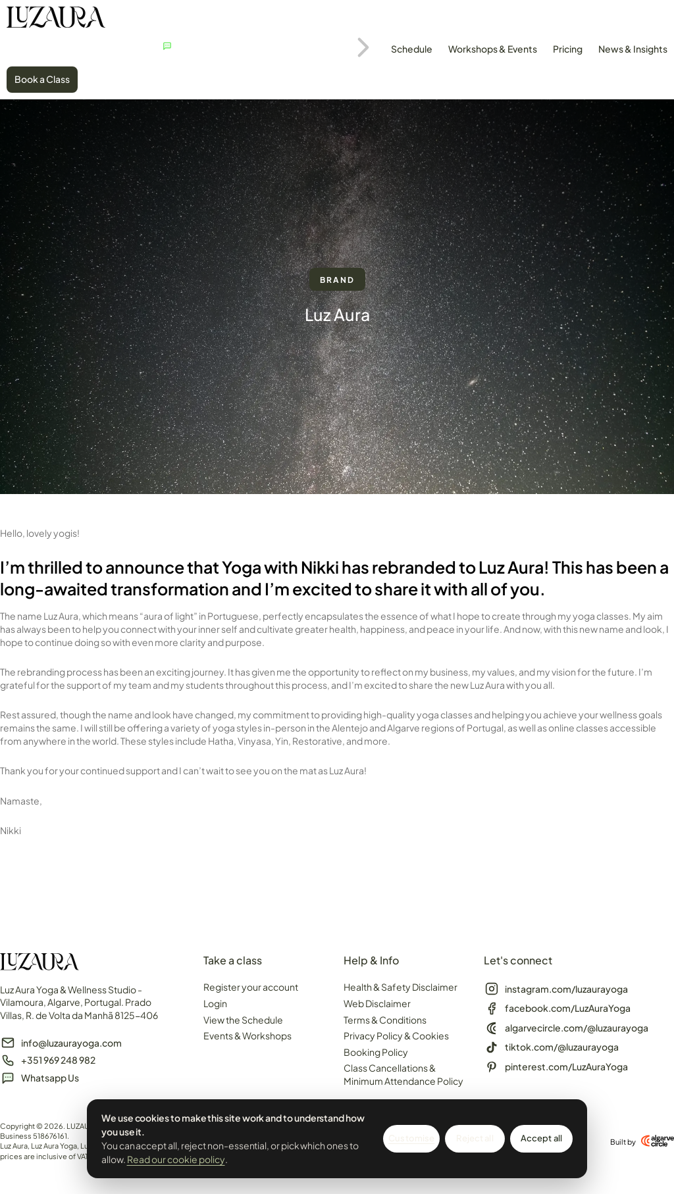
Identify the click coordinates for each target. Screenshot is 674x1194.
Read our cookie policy (176, 1159)
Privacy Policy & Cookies (396, 1035)
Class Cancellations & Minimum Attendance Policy (403, 1074)
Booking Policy (376, 1052)
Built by (623, 1141)
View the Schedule (243, 1020)
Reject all (474, 1138)
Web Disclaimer (377, 1003)
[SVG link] (56, 19)
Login (215, 1003)
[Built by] (657, 1140)
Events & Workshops (247, 1035)
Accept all (541, 1138)
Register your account (250, 987)
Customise (411, 1138)
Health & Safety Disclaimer (400, 987)
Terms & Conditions (385, 1020)
